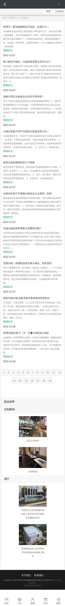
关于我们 (26, 575)
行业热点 (59, 11)
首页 (5, 18)
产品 (20, 603)
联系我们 (39, 575)
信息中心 (13, 18)
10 (48, 372)
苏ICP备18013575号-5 (32, 586)
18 (44, 381)
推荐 (48, 11)
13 (14, 381)
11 (54, 372)
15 (26, 381)
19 (50, 381)
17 (38, 381)
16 (32, 381)
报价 (59, 603)
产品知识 (24, 18)
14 (20, 381)
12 (59, 372)
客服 (33, 603)
